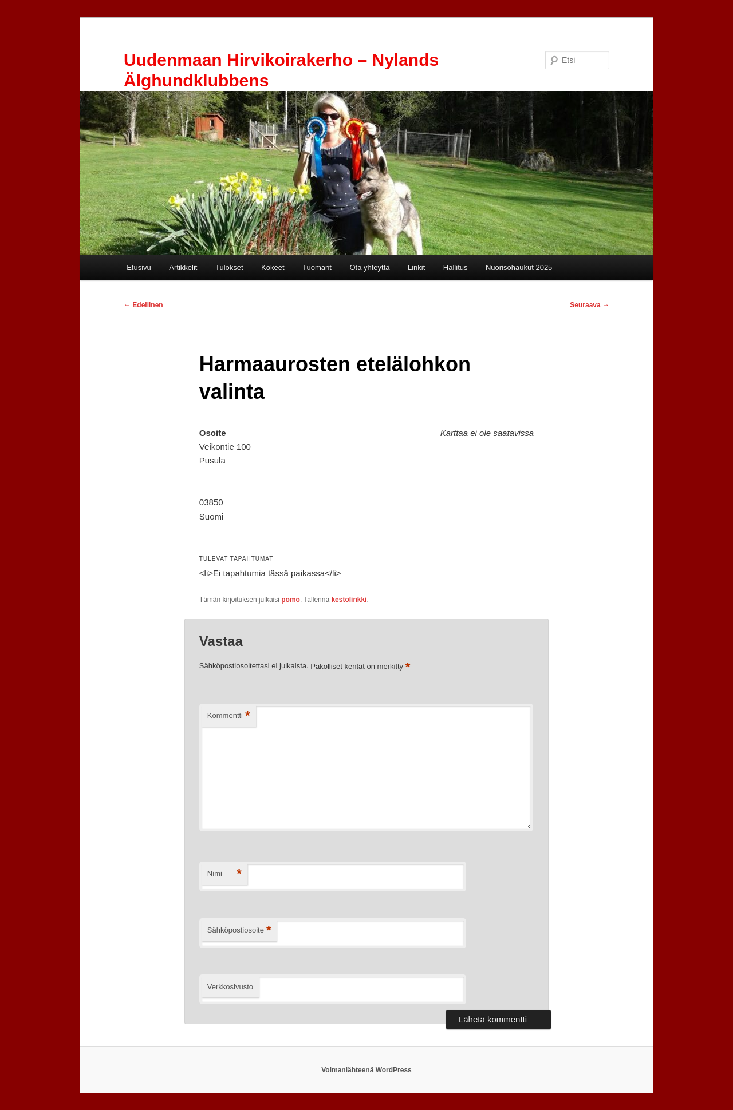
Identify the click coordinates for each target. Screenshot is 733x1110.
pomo (290, 600)
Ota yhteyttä (369, 267)
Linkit (416, 267)
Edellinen (143, 305)
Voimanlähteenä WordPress (366, 1070)
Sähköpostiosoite (239, 930)
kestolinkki (348, 600)
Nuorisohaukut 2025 (519, 267)
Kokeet (272, 267)
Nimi (224, 874)
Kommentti (228, 716)
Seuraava (589, 305)
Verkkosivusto (230, 986)
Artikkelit (183, 267)
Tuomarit (317, 267)
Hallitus (455, 267)
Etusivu (139, 267)
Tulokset (229, 267)
